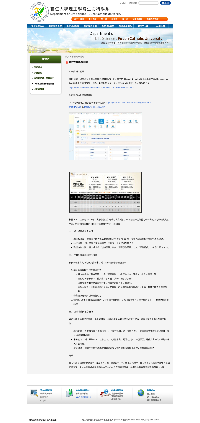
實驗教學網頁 (117, 396)
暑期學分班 (116, 399)
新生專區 (93, 19)
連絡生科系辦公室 (37, 420)
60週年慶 (160, 26)
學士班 (104, 19)
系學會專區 (137, 19)
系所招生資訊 (108, 26)
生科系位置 (51, 420)
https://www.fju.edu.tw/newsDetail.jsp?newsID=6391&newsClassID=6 (101, 87)
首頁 (67, 56)
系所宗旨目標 (55, 26)
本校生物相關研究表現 (44, 84)
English (123, 3)
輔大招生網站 (153, 397)
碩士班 (114, 19)
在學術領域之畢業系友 (44, 78)
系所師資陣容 (72, 26)
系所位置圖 (39, 89)
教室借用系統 (82, 393)
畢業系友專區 (153, 19)
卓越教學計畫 (117, 393)
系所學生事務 (125, 26)
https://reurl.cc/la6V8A (94, 107)
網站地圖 (133, 3)
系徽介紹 (38, 73)
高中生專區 (79, 19)
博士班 (125, 19)
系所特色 (38, 67)
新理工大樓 (143, 26)
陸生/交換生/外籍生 (82, 23)
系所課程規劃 (90, 26)
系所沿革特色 (37, 26)
